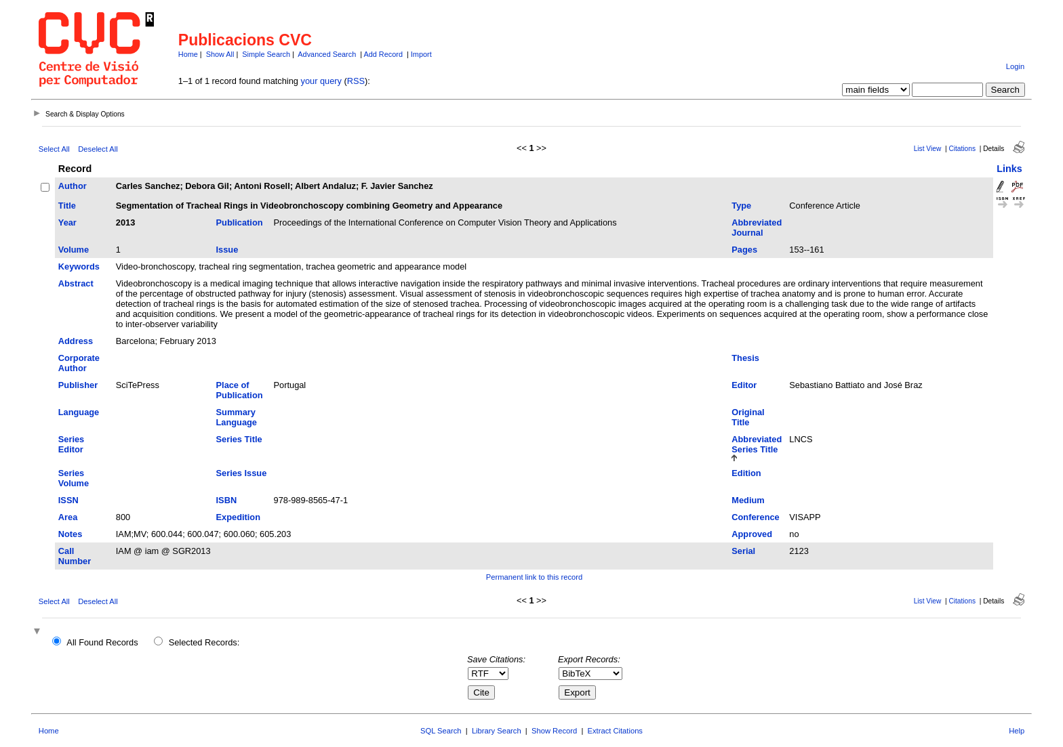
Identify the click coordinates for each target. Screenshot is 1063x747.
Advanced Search (327, 54)
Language (78, 412)
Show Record (554, 731)
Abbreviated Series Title (756, 444)
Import (421, 54)
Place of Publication (239, 390)
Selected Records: (204, 642)
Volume (73, 249)
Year (67, 222)
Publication (239, 222)
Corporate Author (79, 363)
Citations (962, 148)
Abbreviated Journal (756, 227)
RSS (356, 81)
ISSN (68, 500)
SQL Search (441, 731)
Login (1015, 66)
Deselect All (97, 149)
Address (75, 341)
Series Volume (73, 478)
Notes (70, 534)
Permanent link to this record (534, 577)
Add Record (383, 54)
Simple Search (266, 54)
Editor (744, 385)
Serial (743, 551)
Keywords (79, 266)
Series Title (239, 439)
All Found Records (102, 642)
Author (72, 186)
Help (1016, 731)
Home (188, 54)
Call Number (74, 556)
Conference (755, 517)
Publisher (78, 385)
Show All (220, 54)
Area (67, 517)
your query (321, 81)
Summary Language (236, 417)
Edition (746, 473)
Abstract (76, 283)
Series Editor (71, 444)
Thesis (745, 358)
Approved (751, 534)
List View (928, 148)
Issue (227, 249)
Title (67, 205)
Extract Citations (615, 731)
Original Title (747, 417)
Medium (747, 500)
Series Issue (241, 473)
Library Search (496, 731)
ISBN (226, 500)
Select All (54, 149)
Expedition (238, 517)
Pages (744, 249)
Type (741, 205)
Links (1009, 168)
